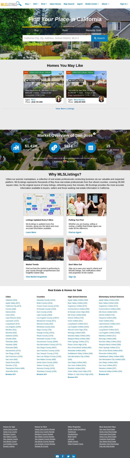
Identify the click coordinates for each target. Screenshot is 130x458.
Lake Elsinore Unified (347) (109, 324)
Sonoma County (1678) (46, 368)
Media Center (91, 4)
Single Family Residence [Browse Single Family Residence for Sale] (77, 429)
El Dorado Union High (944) (78, 312)
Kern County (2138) (44, 312)
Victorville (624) (12, 371)
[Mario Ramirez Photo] (101, 98)
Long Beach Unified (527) (78, 324)
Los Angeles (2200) (13, 327)
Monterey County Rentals (44, 434)
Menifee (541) (11, 330)
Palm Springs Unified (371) (78, 342)
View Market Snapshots (36, 277)
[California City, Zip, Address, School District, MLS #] (56, 38)
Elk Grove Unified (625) (108, 312)
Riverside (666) (12, 348)
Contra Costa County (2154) (48, 306)
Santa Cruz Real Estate (107, 437)
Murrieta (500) (11, 333)
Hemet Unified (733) (75, 318)
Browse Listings (9, 446)
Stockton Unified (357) (107, 368)
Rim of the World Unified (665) (79, 348)
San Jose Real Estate (107, 429)
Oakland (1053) (12, 336)
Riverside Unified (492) (77, 351)
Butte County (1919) (44, 303)
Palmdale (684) (12, 342)
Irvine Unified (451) (75, 321)
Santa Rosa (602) (12, 362)
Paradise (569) (11, 345)
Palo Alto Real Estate (107, 446)
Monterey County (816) (46, 327)
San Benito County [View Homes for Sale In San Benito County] (10, 441)
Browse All (11, 374)
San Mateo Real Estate (107, 441)
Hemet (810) (10, 312)
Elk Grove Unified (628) (77, 315)
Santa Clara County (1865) (47, 362)
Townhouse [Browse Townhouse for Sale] (72, 432)
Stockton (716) (11, 365)
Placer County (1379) (45, 336)
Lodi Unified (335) (106, 327)
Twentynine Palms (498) (15, 368)
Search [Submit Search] (99, 38)
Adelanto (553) (11, 300)
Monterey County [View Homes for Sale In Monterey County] (9, 434)
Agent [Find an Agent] (80, 4)
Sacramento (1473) (13, 351)
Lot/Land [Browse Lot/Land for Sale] (71, 439)
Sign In (123, 4)
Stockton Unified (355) (76, 368)
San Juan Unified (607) (108, 365)
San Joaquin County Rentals (45, 439)
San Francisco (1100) (14, 356)
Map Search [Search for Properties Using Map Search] (69, 4)
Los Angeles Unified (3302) (78, 327)
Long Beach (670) (13, 324)
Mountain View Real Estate (109, 444)
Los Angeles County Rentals (45, 444)
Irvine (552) (10, 315)
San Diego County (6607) (47, 348)
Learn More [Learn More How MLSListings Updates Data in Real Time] (31, 232)
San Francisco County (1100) (48, 351)
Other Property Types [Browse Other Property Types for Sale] (75, 444)
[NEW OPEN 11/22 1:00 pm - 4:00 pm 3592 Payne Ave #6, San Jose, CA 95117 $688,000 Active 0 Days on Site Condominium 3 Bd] (43, 84)
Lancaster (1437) (12, 321)
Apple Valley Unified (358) (78, 300)
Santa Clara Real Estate (108, 432)
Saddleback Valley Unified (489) (80, 353)
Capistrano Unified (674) (77, 306)
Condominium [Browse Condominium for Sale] (73, 434)
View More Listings (65, 109)
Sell (35, 4)
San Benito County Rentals (44, 441)
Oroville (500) (11, 339)
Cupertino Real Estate (107, 439)
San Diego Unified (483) (77, 362)
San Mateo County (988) (46, 359)
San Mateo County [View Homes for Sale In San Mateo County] (10, 437)
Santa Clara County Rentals (45, 429)
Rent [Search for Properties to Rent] (65, 30)
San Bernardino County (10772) (49, 345)
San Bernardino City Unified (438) (112, 359)
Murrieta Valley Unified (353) (110, 342)
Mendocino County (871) (46, 321)
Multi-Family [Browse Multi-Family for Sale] (72, 437)
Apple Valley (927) (13, 303)
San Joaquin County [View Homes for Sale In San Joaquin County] (10, 439)
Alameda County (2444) (46, 300)
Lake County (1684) (44, 315)
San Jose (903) (12, 359)
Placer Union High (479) (77, 345)
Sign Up (72, 277)
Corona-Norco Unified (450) (78, 309)
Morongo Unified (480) (76, 333)
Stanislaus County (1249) (47, 371)
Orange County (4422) (45, 333)
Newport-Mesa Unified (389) (79, 339)
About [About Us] (105, 4)
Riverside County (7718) (46, 339)
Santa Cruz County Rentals (44, 432)
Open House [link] (55, 4)
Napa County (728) (44, 330)
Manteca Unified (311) (107, 336)
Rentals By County (41, 446)
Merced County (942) (45, 324)
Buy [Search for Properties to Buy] (37, 30)
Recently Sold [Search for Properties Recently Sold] (93, 30)
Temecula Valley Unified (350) (110, 371)
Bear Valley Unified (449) (77, 303)
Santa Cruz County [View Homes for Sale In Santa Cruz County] (10, 432)
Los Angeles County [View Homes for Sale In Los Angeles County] (10, 444)
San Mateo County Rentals (44, 437)
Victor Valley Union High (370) (79, 371)
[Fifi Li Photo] (58, 98)
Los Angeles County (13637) (48, 318)
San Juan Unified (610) (77, 365)
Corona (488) (11, 309)
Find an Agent (75, 232)
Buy (27, 4)
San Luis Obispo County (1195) (49, 356)
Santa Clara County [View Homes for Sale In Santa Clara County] (10, 429)
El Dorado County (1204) (46, 309)
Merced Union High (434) (77, 330)
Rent (43, 4)
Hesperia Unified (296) (108, 318)
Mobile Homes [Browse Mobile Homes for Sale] (73, 441)
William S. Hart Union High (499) (80, 374)
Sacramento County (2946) (47, 342)
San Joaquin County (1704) (47, 353)
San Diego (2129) (12, 353)
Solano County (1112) (45, 365)
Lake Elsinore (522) (13, 318)
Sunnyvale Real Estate (107, 434)
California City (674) (13, 306)
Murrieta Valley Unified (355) (79, 336)
